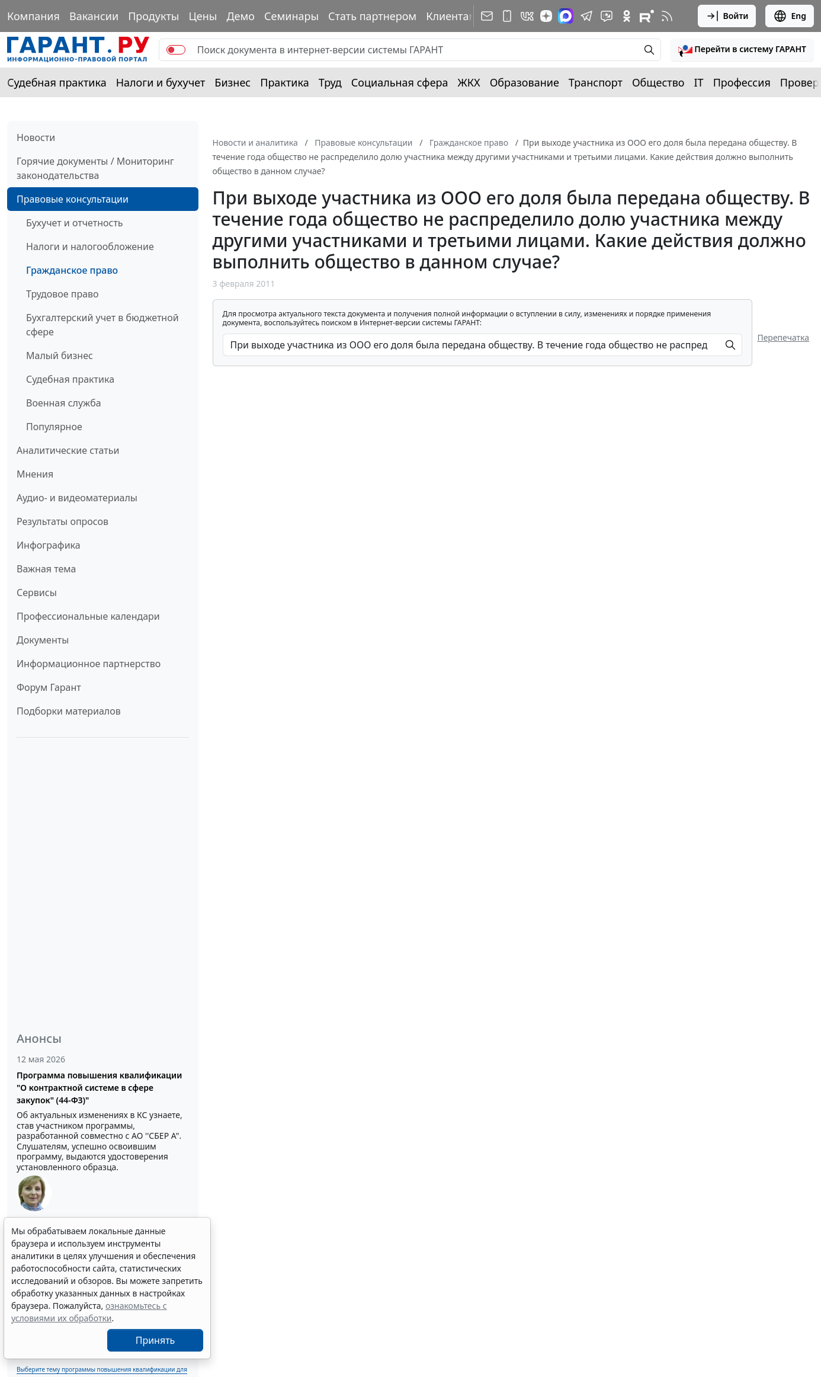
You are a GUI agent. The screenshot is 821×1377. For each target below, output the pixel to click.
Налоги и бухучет (161, 82)
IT (699, 82)
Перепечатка (783, 337)
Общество (658, 82)
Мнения (35, 474)
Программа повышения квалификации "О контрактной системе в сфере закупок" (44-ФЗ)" (99, 1087)
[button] (742, 50)
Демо (240, 16)
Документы (43, 639)
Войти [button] (727, 16)
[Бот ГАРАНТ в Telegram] (606, 16)
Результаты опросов (62, 521)
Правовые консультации (73, 199)
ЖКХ (469, 82)
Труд (330, 82)
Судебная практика (57, 82)
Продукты (153, 16)
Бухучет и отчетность (74, 222)
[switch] (175, 50)
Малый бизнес (59, 355)
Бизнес (232, 82)
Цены (202, 16)
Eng (789, 16)
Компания (33, 16)
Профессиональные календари (88, 616)
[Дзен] (546, 16)
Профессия (742, 82)
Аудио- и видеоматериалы (77, 497)
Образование (524, 82)
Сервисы (37, 592)
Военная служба (63, 402)
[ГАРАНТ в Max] (565, 16)
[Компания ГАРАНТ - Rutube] (647, 16)
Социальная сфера (399, 82)
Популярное (54, 426)
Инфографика (49, 545)
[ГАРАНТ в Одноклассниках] (627, 16)
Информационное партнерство (89, 663)
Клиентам (451, 16)
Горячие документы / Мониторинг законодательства (95, 168)
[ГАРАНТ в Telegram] (586, 16)
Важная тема (46, 568)
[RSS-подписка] (667, 16)
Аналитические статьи (68, 450)
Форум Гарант (49, 687)
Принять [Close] (155, 1340)
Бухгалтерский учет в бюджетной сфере (102, 324)
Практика (284, 82)
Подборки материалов (69, 711)
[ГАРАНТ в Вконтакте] (527, 16)
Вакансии (93, 16)
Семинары (291, 16)
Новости (36, 137)
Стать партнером (372, 16)
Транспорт (596, 82)
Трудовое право (62, 293)
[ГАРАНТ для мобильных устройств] (507, 16)
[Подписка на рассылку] (487, 16)
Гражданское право (72, 270)
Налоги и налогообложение (90, 246)
